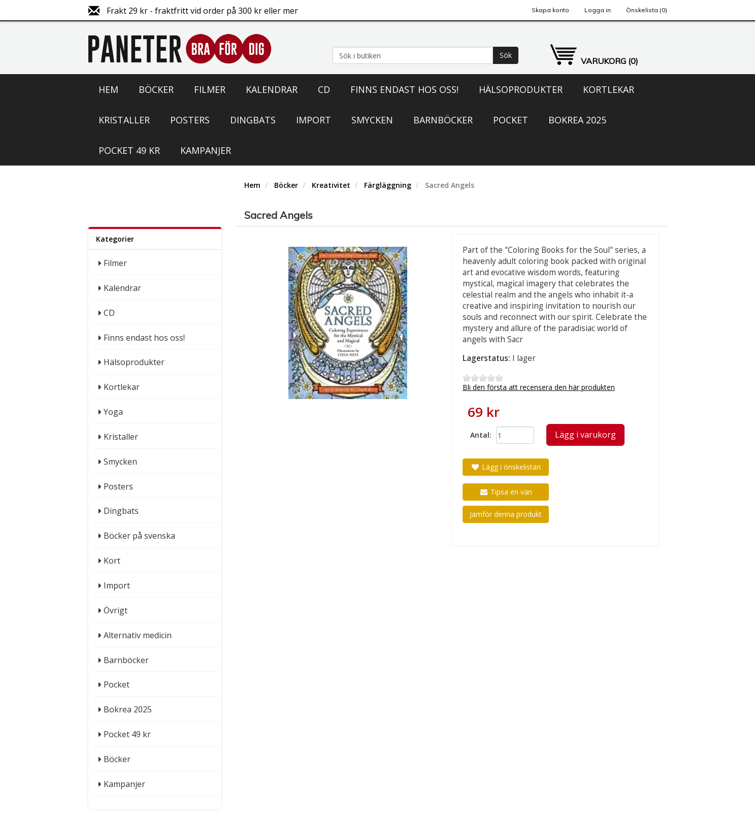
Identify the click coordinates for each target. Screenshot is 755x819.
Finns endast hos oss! (404, 89)
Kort (112, 560)
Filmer (209, 89)
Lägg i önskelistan (506, 467)
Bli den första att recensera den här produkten (539, 387)
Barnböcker (443, 120)
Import (313, 120)
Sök (506, 55)
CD (324, 89)
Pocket (510, 120)
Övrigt (115, 610)
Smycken (372, 120)
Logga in (597, 10)
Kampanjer (205, 150)
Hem (108, 89)
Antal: (479, 435)
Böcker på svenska (139, 535)
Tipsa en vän (505, 492)
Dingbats (253, 120)
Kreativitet (331, 185)
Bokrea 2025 (577, 120)
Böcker (156, 89)
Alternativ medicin (138, 635)
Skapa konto (550, 10)
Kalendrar (272, 89)
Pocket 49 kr (129, 150)
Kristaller (124, 120)
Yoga (113, 411)
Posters (190, 120)
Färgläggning (387, 185)
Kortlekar (608, 89)
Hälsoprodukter (521, 89)
